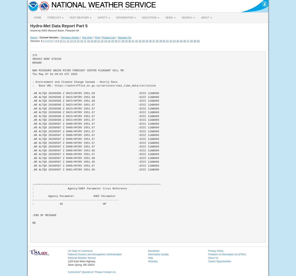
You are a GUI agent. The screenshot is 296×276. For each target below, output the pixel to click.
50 (198, 41)
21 (98, 41)
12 (67, 41)
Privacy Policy (216, 251)
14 (74, 41)
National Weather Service (82, 257)
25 (112, 41)
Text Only (87, 37)
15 (78, 41)
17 (85, 41)
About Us (213, 257)
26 (115, 41)
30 (129, 41)
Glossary (153, 261)
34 (143, 41)
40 (164, 41)
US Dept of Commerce (80, 251)
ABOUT (206, 17)
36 (150, 41)
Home (33, 37)
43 (174, 41)
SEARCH (188, 17)
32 (136, 41)
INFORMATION (126, 17)
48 (191, 41)
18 (88, 41)
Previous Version (70, 37)
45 (181, 41)
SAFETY (104, 17)
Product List (108, 37)
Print (97, 37)
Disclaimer (154, 251)
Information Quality (158, 254)
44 (177, 41)
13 (71, 41)
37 (153, 41)
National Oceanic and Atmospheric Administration (95, 254)
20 (95, 41)
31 (133, 41)
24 (109, 41)
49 (194, 41)
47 (188, 41)
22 (102, 41)
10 (61, 41)
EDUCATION (150, 17)
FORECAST (55, 17)
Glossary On (124, 37)
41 (167, 41)
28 (122, 41)
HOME (37, 17)
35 (147, 41)
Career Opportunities (219, 261)
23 (105, 41)
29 (126, 41)
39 (160, 41)
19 (91, 41)
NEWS (170, 17)
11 (64, 41)
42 (170, 41)
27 (119, 41)
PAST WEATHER (80, 17)
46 (184, 41)
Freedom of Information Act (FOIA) (227, 254)
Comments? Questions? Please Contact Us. (92, 272)
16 (81, 41)
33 (140, 41)
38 (157, 41)
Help (150, 257)
